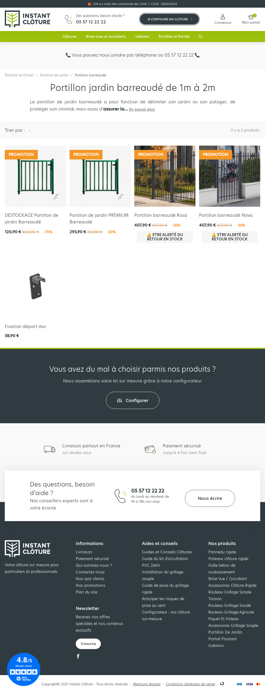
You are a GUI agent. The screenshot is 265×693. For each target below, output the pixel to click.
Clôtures (69, 36)
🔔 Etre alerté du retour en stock (165, 237)
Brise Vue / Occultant (227, 579)
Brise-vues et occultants (106, 36)
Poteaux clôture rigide (228, 558)
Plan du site (86, 592)
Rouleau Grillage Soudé (229, 605)
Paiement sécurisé (92, 558)
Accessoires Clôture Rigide (232, 585)
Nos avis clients (90, 579)
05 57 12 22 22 (147, 490)
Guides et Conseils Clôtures (167, 552)
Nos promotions (90, 585)
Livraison (84, 552)
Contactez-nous (90, 572)
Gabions (142, 36)
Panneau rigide (222, 552)
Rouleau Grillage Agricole (231, 612)
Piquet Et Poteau (223, 619)
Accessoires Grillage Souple (233, 625)
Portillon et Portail (174, 36)
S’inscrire (88, 643)
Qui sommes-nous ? (94, 565)
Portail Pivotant (222, 639)
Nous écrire (210, 498)
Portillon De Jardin (225, 632)
